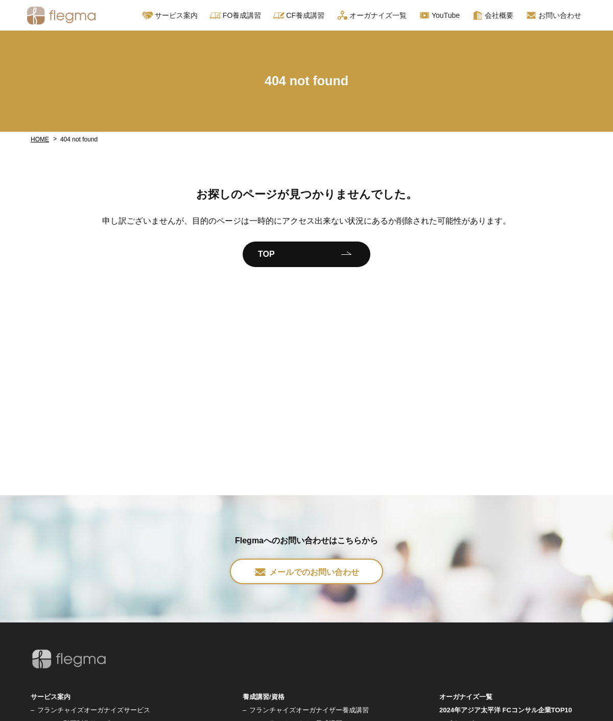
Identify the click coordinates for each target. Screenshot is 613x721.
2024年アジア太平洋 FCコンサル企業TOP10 (505, 710)
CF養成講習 (298, 15)
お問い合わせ (553, 15)
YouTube (439, 15)
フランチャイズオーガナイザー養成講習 (309, 710)
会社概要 (492, 15)
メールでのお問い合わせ (306, 572)
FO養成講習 (235, 15)
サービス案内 (170, 15)
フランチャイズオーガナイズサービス (93, 710)
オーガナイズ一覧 (372, 15)
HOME (40, 139)
